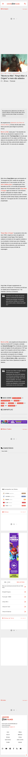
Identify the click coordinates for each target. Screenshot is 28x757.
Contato (8, 742)
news (6, 73)
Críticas (20, 737)
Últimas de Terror (8, 618)
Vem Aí (7, 734)
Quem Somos (8, 739)
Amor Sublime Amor (6, 184)
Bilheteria (20, 734)
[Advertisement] (14, 38)
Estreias (8, 737)
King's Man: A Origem (7, 233)
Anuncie (20, 742)
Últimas (5, 512)
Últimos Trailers (6, 429)
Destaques (4, 9)
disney (9, 73)
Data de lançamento (16, 73)
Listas (3, 700)
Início (2, 73)
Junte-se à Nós (20, 739)
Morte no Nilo (5, 132)
